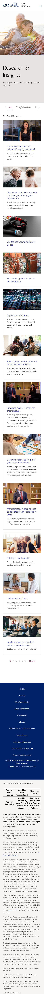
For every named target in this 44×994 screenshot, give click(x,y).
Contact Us (22, 715)
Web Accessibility (22, 702)
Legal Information (22, 709)
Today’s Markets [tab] (23, 107)
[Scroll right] (39, 107)
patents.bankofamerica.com (25, 766)
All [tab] (10, 107)
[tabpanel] (22, 390)
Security (22, 696)
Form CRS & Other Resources (22, 729)
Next (32, 661)
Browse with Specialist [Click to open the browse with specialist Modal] (22, 755)
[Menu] (40, 6)
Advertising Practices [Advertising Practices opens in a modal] (22, 742)
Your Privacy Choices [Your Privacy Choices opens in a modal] (20, 749)
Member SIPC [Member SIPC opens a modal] (13, 910)
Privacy (22, 689)
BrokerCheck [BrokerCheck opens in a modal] (22, 735)
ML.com (22, 722)
